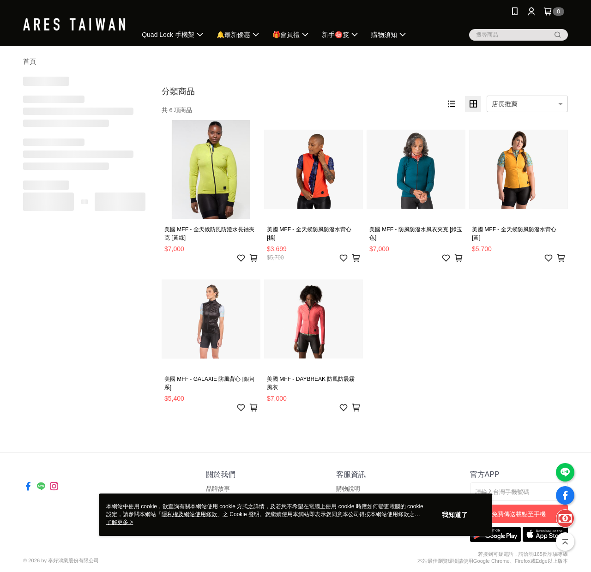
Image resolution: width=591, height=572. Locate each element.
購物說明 (348, 488)
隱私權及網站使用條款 (189, 514)
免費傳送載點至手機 (519, 514)
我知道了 (455, 514)
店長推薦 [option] (505, 104)
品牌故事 (218, 488)
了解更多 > (119, 522)
